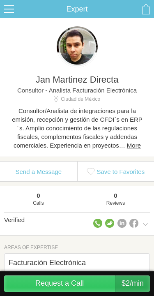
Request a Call (92, 283)
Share (146, 9)
